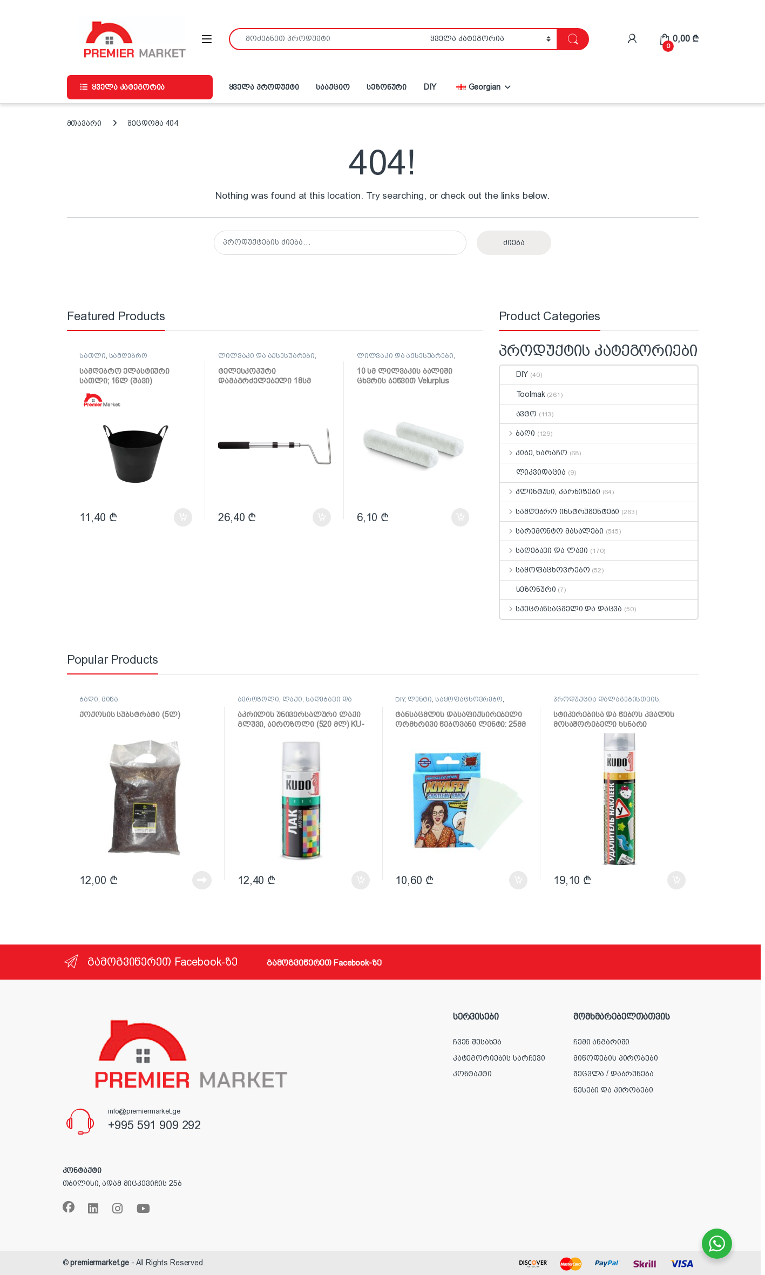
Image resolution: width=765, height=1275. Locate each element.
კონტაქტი (472, 1073)
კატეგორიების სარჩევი (499, 1058)
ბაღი (517, 433)
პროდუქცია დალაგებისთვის (606, 699)
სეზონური (387, 87)
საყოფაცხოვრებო (545, 569)
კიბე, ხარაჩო (533, 452)
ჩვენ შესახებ (477, 1041)
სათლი (92, 356)
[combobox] (326, 39)
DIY (430, 87)
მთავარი (84, 123)
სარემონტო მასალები (552, 531)
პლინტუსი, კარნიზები (550, 491)
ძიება (514, 242)
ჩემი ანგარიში (601, 1041)
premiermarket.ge (99, 1262)
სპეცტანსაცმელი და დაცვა (561, 608)
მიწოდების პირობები (615, 1058)
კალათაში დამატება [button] (183, 517)
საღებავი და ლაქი (544, 550)
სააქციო (332, 87)
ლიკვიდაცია (533, 472)
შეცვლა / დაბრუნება (613, 1073)
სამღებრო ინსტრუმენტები (113, 359)
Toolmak (522, 394)
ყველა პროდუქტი (264, 87)
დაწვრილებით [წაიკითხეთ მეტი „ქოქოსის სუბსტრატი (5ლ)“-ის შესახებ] (202, 880)
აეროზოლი (258, 699)
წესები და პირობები (613, 1089)
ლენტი (420, 699)
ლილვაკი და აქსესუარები (266, 356)
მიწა (109, 699)
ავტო (518, 413)
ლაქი (292, 699)
